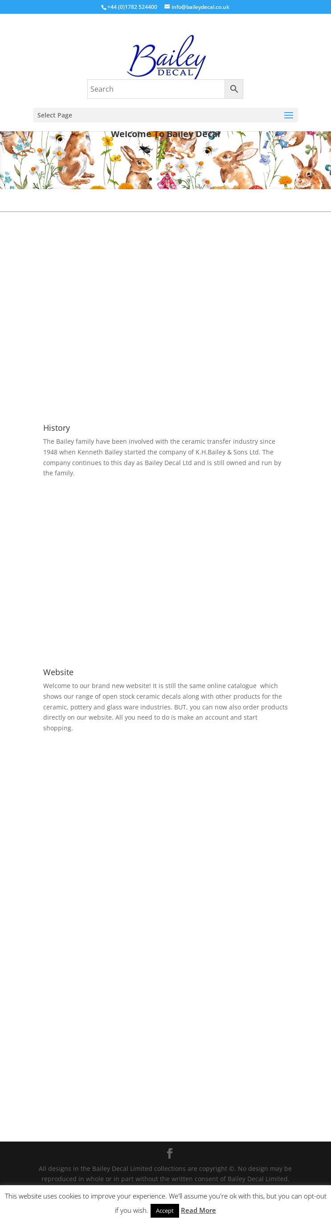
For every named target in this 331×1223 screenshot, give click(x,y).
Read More (198, 1210)
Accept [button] (165, 1211)
